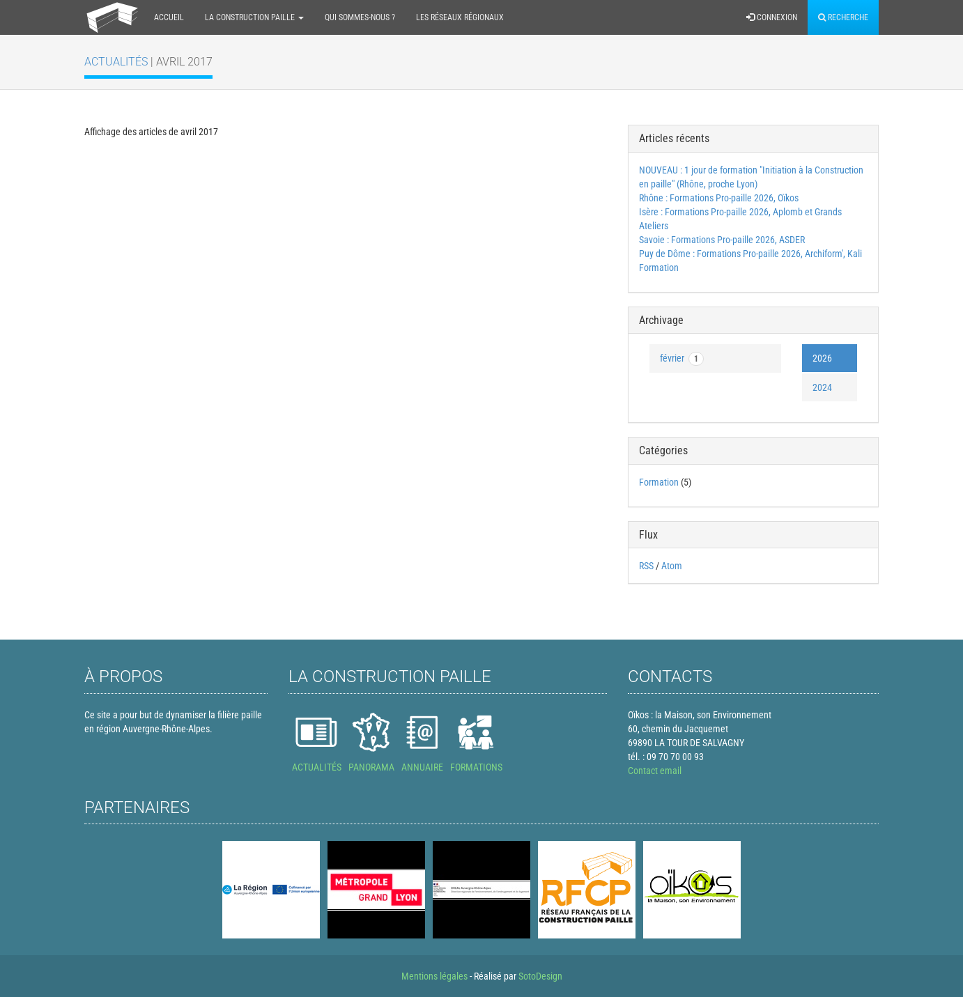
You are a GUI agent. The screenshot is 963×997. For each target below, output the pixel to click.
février (682, 359)
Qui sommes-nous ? (360, 17)
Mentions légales (434, 976)
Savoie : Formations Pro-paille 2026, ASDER (722, 239)
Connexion (771, 17)
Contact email (654, 770)
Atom (671, 565)
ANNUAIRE (422, 767)
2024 (822, 387)
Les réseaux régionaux (460, 17)
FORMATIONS (476, 767)
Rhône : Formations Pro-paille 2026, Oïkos (719, 197)
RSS (646, 565)
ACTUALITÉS (316, 767)
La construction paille (254, 17)
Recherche (843, 17)
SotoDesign (540, 976)
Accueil (169, 17)
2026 (822, 358)
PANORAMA (371, 767)
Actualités (106, 61)
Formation (659, 482)
